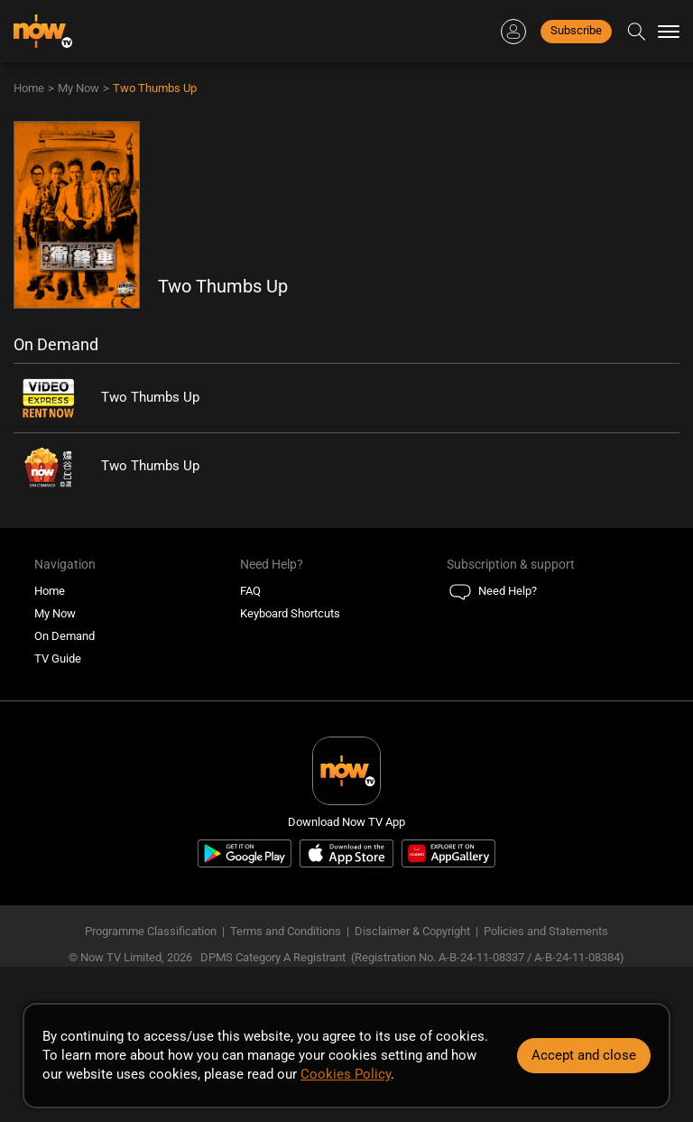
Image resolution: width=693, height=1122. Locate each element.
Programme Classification (151, 931)
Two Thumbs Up (155, 88)
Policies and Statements (546, 931)
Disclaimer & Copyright (412, 931)
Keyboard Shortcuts (290, 613)
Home (29, 88)
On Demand (64, 636)
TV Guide (57, 658)
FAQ (250, 591)
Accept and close (583, 1055)
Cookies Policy (345, 1074)
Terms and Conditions (285, 931)
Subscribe (576, 30)
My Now (78, 88)
